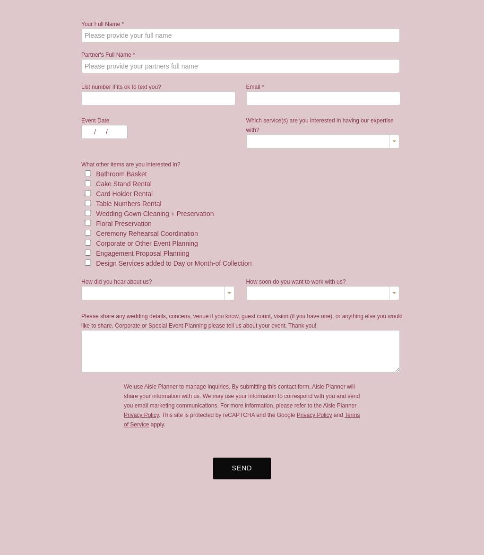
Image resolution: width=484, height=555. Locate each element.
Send (242, 468)
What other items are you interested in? (130, 164)
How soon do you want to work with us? (296, 281)
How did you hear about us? (116, 281)
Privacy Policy (141, 415)
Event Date (95, 120)
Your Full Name (102, 24)
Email (255, 87)
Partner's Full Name (108, 55)
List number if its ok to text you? (121, 87)
